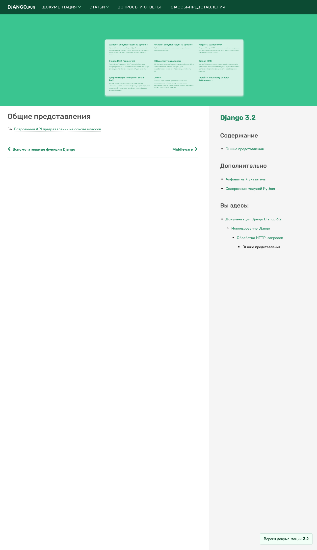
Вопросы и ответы (139, 7)
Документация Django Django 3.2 (254, 219)
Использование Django (250, 228)
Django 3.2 (238, 118)
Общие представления (245, 148)
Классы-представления (197, 7)
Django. (21, 7)
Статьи (99, 7)
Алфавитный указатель (246, 179)
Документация (62, 7)
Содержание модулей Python (250, 188)
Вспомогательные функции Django (41, 149)
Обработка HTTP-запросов (260, 237)
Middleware (185, 149)
